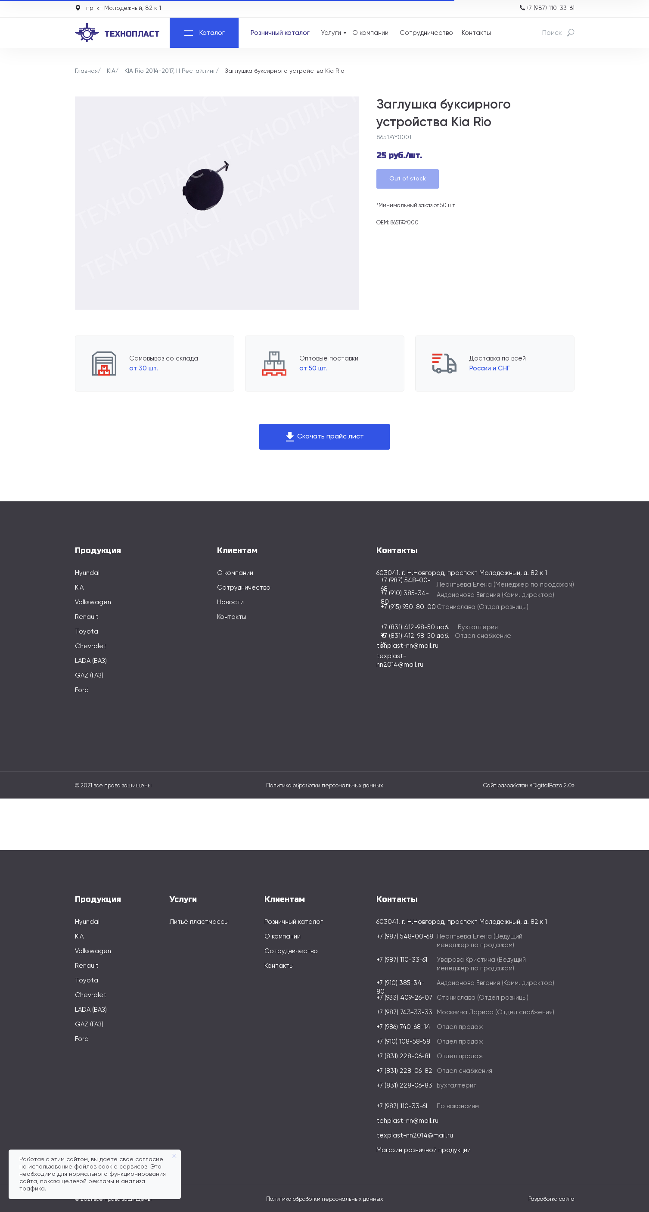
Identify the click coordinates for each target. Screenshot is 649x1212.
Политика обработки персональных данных (324, 786)
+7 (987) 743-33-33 (404, 1012)
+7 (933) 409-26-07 (404, 997)
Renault (87, 617)
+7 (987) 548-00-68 (404, 936)
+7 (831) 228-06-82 (404, 1071)
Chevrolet (90, 646)
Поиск (552, 33)
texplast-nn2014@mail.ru (414, 1135)
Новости (230, 602)
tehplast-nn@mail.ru (407, 646)
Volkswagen (93, 602)
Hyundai (87, 573)
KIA (111, 71)
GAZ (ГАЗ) (89, 675)
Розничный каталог (280, 33)
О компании (370, 33)
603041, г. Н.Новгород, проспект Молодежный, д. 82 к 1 (461, 922)
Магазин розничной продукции (423, 1150)
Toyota (86, 631)
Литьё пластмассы (199, 922)
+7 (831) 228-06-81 (403, 1056)
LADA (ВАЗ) (91, 661)
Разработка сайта (551, 1199)
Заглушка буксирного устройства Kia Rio (285, 71)
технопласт (132, 34)
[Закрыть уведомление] (174, 1156)
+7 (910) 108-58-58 (403, 1041)
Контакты (476, 33)
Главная (86, 71)
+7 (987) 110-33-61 (550, 8)
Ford (82, 690)
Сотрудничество (426, 33)
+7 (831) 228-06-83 (404, 1085)
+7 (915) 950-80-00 (408, 607)
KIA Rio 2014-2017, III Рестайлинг (170, 71)
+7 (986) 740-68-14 (403, 1027)
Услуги (331, 33)
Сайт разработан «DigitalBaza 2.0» (528, 786)
